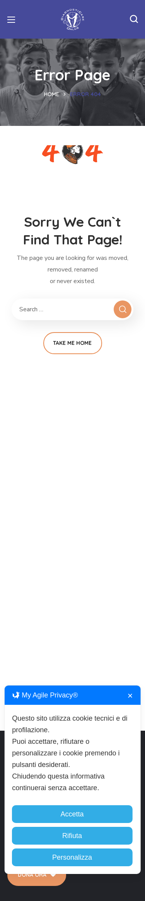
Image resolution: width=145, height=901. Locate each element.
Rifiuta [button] (72, 836)
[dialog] (72, 780)
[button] (134, 19)
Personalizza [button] (72, 857)
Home (51, 94)
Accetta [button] (72, 814)
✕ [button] (130, 696)
